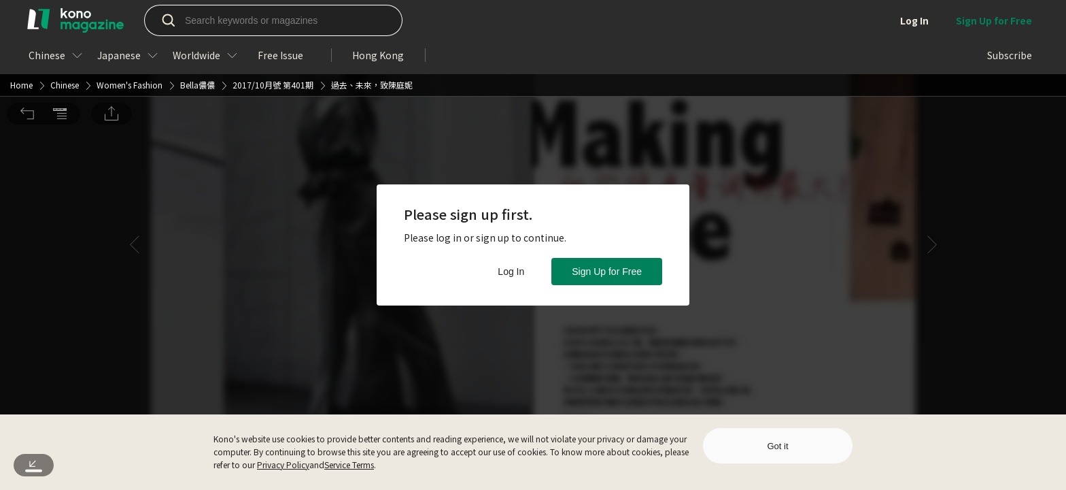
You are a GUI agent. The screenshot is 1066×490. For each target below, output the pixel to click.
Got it (777, 446)
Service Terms (349, 464)
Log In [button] (511, 271)
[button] (27, 19)
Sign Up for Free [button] (607, 271)
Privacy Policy (283, 464)
